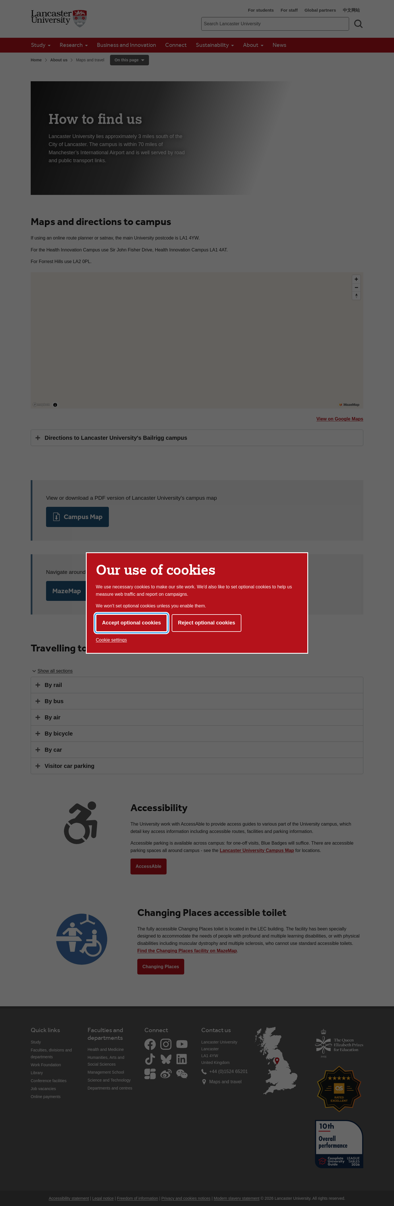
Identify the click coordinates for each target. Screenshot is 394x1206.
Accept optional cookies (131, 623)
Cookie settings (111, 640)
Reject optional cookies (206, 623)
